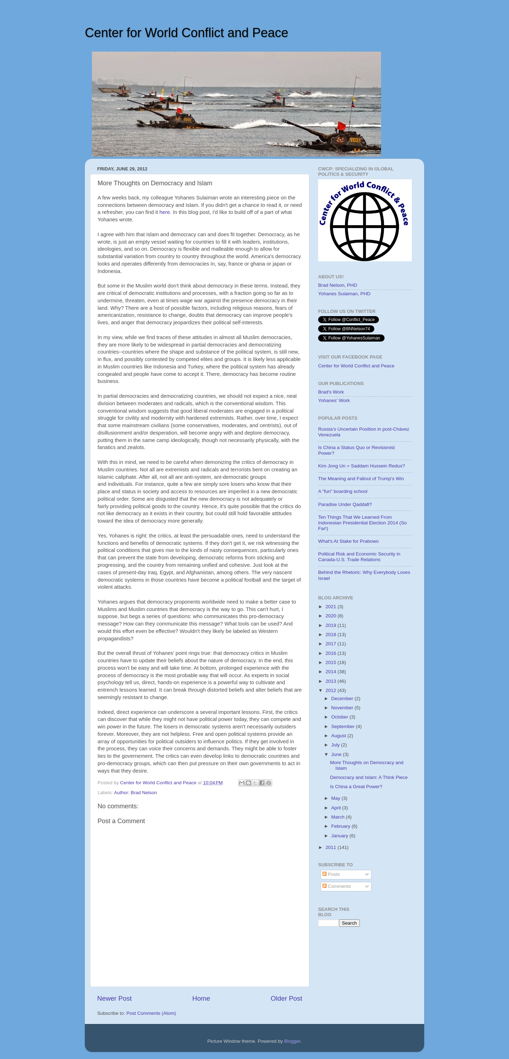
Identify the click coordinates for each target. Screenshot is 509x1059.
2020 (332, 615)
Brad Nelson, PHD (337, 285)
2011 (332, 847)
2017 (332, 643)
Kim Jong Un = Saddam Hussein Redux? (361, 466)
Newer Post (114, 998)
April (336, 807)
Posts (331, 874)
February (341, 826)
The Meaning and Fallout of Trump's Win (361, 478)
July (336, 744)
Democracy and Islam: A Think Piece (369, 777)
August (339, 735)
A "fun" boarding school (342, 491)
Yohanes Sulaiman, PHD (344, 293)
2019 (332, 625)
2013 (332, 681)
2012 (332, 690)
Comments (336, 886)
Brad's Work (331, 392)
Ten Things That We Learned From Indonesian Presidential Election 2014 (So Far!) (362, 522)
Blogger (292, 1041)
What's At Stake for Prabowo (348, 541)
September (343, 726)
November (343, 707)
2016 (332, 653)
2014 (332, 671)
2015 (332, 662)
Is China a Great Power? (356, 786)
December (343, 698)
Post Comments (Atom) (151, 1013)
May (336, 798)
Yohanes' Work (334, 400)
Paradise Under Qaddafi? (345, 504)
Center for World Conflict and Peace (186, 32)
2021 (332, 606)
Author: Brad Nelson (135, 792)
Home (201, 998)
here (164, 212)
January (340, 835)
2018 (332, 634)
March (338, 817)
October (340, 717)
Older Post (286, 998)
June (337, 754)
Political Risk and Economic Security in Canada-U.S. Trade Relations (359, 556)
